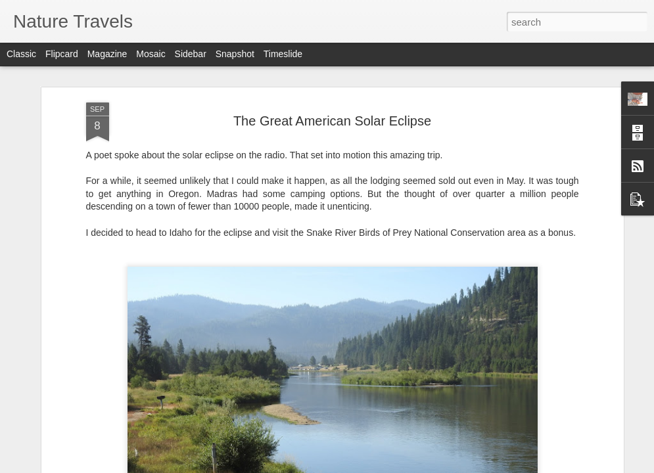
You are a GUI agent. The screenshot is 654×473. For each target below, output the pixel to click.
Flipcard (61, 54)
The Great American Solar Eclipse (332, 121)
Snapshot (235, 54)
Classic (21, 54)
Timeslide (283, 54)
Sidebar (190, 54)
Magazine (107, 54)
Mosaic (150, 54)
